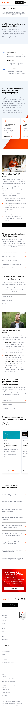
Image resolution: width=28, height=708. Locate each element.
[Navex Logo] (6, 2)
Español (3, 628)
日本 (3, 631)
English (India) (5, 639)
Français (4, 625)
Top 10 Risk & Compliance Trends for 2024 (10, 445)
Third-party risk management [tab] (10, 260)
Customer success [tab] (7, 404)
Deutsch (4, 620)
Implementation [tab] (7, 400)
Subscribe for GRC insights (10, 605)
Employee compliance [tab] (8, 256)
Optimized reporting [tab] (8, 268)
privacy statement (19, 14)
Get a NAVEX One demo (14, 225)
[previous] (3, 423)
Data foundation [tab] (6, 304)
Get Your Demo (19, 2)
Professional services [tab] (8, 408)
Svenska (4, 633)
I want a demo (14, 588)
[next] (7, 423)
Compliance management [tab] (9, 253)
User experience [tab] (7, 296)
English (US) (4, 615)
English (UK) (4, 617)
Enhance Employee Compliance (9, 124)
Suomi (3, 636)
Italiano (3, 623)
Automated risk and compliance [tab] (11, 264)
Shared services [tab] (7, 300)
